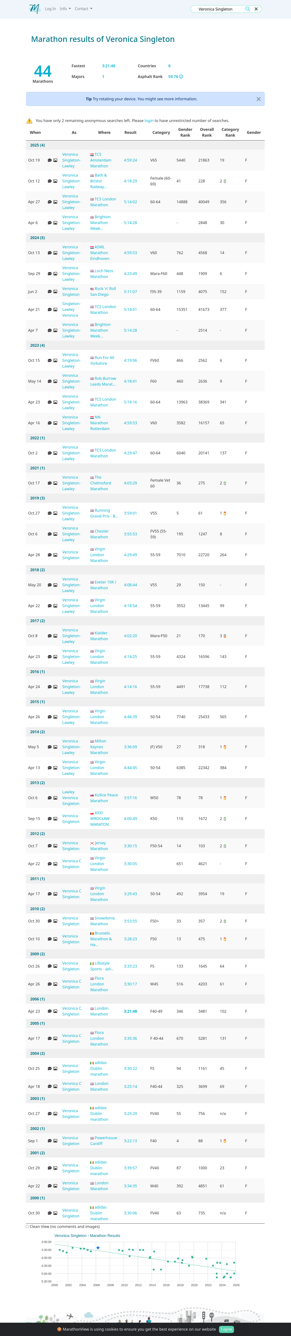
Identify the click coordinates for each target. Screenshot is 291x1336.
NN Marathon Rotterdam (100, 422)
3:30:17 (130, 983)
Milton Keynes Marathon (99, 746)
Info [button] (64, 8)
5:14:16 (130, 402)
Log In (50, 8)
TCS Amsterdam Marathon (100, 160)
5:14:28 (130, 222)
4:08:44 (130, 584)
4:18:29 (130, 180)
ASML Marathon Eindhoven (99, 252)
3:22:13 (130, 1140)
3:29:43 (130, 893)
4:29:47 (130, 452)
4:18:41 (130, 381)
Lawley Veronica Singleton (71, 797)
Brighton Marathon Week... (100, 222)
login (149, 120)
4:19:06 (130, 360)
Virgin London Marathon (99, 554)
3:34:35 (130, 1185)
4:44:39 (130, 716)
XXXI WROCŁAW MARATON (100, 818)
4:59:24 (130, 160)
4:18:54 (130, 605)
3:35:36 (130, 1038)
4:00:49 (130, 818)
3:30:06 (130, 1212)
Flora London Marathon (99, 984)
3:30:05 (130, 863)
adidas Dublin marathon (99, 1068)
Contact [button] (82, 8)
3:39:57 (130, 1167)
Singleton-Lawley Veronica (71, 309)
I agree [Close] (226, 1329)
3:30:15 (130, 845)
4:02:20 (130, 635)
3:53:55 (130, 921)
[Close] (258, 99)
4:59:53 (130, 252)
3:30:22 (130, 1068)
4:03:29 (130, 483)
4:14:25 (130, 656)
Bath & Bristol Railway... (98, 181)
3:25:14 (130, 1086)
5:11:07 (130, 291)
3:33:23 (130, 966)
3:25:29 (130, 1113)
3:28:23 (130, 938)
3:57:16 (130, 797)
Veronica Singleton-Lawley (71, 160)
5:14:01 (130, 309)
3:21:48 (130, 1011)
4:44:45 (130, 767)
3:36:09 (130, 746)
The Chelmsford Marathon (100, 483)
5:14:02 (130, 201)
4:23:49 (130, 273)
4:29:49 (130, 554)
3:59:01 (130, 513)
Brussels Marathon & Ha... (101, 938)
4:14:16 (130, 686)
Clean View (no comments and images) (63, 1226)
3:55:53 (130, 533)
